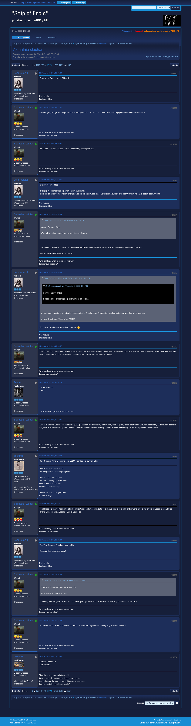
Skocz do (140, 703)
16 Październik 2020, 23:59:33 (50, 73)
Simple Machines (30, 720)
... (35, 65)
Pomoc (156, 720)
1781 (61, 65)
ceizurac (18, 455)
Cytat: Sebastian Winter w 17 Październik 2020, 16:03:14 (67, 278)
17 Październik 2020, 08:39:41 (50, 143)
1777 (38, 65)
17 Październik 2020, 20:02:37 (50, 346)
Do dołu (16, 65)
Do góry (16, 691)
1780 (56, 65)
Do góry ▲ (177, 720)
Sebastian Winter (23, 107)
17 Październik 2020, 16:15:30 (50, 272)
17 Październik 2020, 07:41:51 (50, 107)
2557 (68, 65)
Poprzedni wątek (153, 56)
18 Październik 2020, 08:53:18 (50, 456)
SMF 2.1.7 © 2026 (16, 720)
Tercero (18, 382)
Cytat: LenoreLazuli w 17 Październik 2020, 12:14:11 (65, 220)
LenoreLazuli (21, 73)
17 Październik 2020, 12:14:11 (50, 180)
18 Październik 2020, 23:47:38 (50, 656)
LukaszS (19, 656)
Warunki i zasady (166, 720)
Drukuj (174, 65)
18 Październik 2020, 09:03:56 (50, 504)
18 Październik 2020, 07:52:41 (50, 420)
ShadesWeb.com (30, 723)
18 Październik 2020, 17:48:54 (50, 574)
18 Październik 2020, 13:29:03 (50, 540)
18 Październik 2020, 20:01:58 (50, 620)
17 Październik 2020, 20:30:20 (50, 382)
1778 (43, 65)
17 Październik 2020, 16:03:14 (50, 214)
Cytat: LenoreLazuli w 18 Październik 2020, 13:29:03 (65, 580)
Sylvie (111, 43)
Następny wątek (170, 56)
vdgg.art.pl (138, 31)
